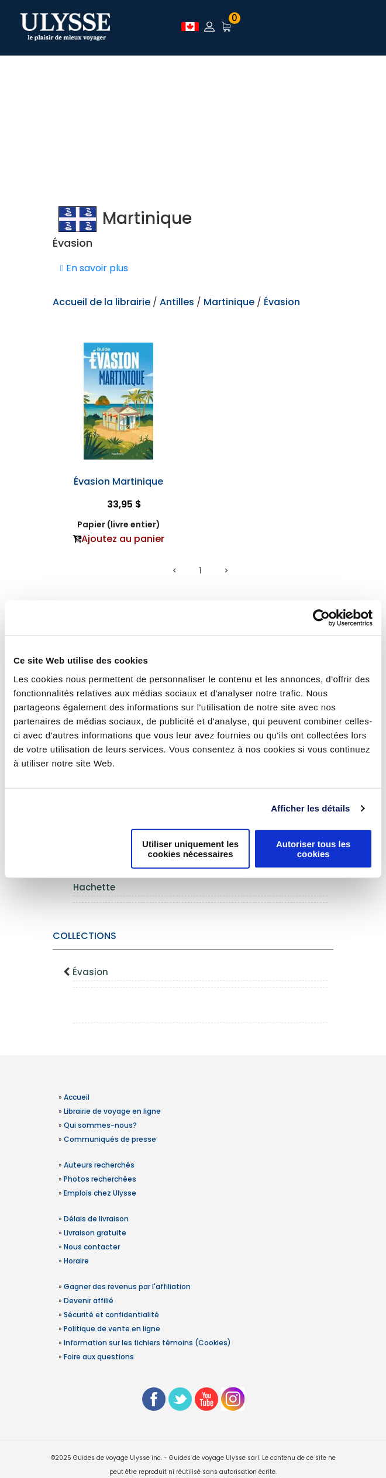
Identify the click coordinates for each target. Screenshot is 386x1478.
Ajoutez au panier (122, 538)
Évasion (90, 972)
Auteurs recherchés (99, 1165)
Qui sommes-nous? (100, 1125)
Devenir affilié (88, 1301)
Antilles (178, 302)
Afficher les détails (310, 808)
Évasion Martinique (118, 481)
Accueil (76, 1097)
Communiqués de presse (110, 1139)
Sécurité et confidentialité (111, 1315)
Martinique (229, 302)
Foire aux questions (99, 1357)
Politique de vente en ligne (112, 1329)
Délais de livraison (96, 1219)
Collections (84, 935)
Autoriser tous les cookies (313, 848)
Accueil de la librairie (101, 302)
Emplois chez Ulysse (100, 1193)
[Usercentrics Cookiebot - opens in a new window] (321, 618)
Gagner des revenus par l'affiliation (127, 1286)
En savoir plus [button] (94, 268)
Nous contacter (92, 1247)
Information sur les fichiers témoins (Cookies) (147, 1343)
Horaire (76, 1261)
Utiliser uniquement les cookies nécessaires (190, 848)
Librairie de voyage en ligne (112, 1111)
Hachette (94, 887)
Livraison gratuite (95, 1233)
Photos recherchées (100, 1179)
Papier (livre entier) (118, 524)
